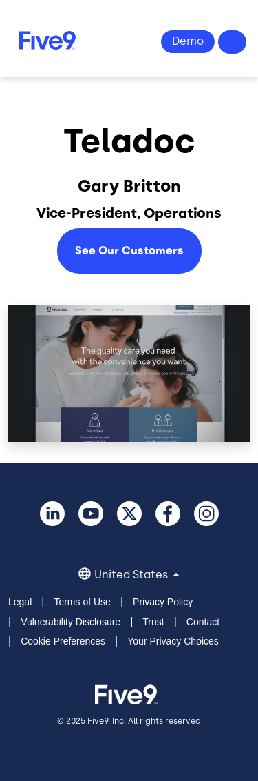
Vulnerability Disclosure (70, 621)
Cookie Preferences (63, 641)
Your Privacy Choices (173, 641)
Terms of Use (82, 601)
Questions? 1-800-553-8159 (232, 42)
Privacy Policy (163, 601)
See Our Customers (129, 250)
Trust (153, 621)
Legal (20, 601)
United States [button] (132, 574)
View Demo (188, 41)
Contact (202, 621)
